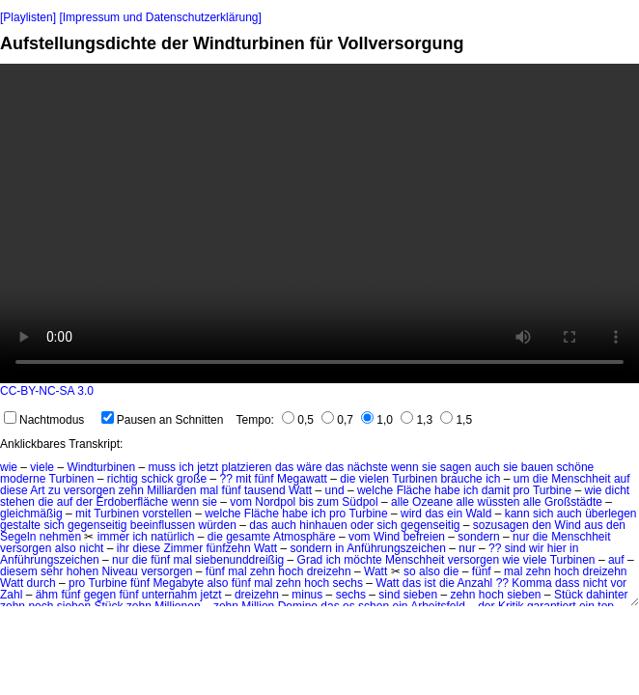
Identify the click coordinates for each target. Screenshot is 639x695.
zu (54, 490)
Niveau (119, 571)
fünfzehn (229, 548)
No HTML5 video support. (319, 223)
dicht (617, 490)
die (347, 479)
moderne (22, 479)
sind (515, 548)
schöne (576, 467)
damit (496, 490)
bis (306, 502)
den (541, 525)
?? (226, 479)
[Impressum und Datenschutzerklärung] (160, 17)
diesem (19, 571)
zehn (131, 490)
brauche (461, 479)
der (84, 502)
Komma (531, 583)
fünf (264, 479)
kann (517, 513)
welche (375, 490)
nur (521, 536)
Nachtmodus (44, 420)
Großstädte (573, 502)
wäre (309, 467)
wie (8, 467)
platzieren (247, 467)
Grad (310, 560)
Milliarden (171, 490)
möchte (362, 560)
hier (557, 548)
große (192, 479)
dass (567, 583)
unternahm (169, 594)
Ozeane (432, 502)
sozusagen (501, 525)
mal (209, 490)
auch (487, 467)
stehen (17, 502)
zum (328, 502)
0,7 (337, 420)
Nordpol (275, 502)
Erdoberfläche (132, 502)
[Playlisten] (28, 17)
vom (241, 502)
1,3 (416, 420)
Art (37, 490)
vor (618, 583)
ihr (123, 548)
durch (41, 583)
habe (447, 490)
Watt (300, 490)
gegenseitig (97, 525)
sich (543, 513)
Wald (478, 513)
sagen (456, 467)
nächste (367, 467)
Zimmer (184, 548)
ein (454, 513)
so (409, 571)
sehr (52, 571)
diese (14, 490)
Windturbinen (101, 467)
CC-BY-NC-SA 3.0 (47, 391)
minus (307, 594)
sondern (478, 536)
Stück (568, 594)
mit (243, 479)
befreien (424, 536)
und (335, 490)
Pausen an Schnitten (162, 420)
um (522, 479)
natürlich (172, 536)
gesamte (248, 536)
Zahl (11, 594)
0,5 (298, 420)
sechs (348, 583)
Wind (568, 525)
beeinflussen (162, 525)
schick (157, 479)
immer (113, 536)
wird (411, 513)
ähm (47, 594)
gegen (100, 594)
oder (362, 525)
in (339, 548)
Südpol (359, 502)
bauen (537, 467)
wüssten (498, 502)
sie (429, 467)
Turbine (552, 490)
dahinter (606, 594)
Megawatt (302, 479)
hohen (82, 571)
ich (186, 467)
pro (521, 490)
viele (42, 467)
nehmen (60, 536)
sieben (420, 594)
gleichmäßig (31, 513)
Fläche (414, 490)
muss (162, 467)
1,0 (377, 420)
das (284, 467)
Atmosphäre (304, 536)
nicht (91, 548)
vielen (374, 479)
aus (593, 525)
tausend (265, 490)
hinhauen (323, 525)
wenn (405, 467)
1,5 (456, 420)
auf (622, 479)
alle (400, 502)
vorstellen (166, 513)
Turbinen (72, 479)
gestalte (20, 525)
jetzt (207, 467)
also (65, 548)
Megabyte (178, 583)
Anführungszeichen (396, 548)
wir (536, 548)
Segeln (18, 536)
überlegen (610, 513)
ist (430, 583)
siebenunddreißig (239, 560)
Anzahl (475, 583)
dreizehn (329, 571)
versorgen (89, 490)
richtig (122, 479)
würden (217, 525)
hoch (290, 571)
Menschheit (580, 479)
